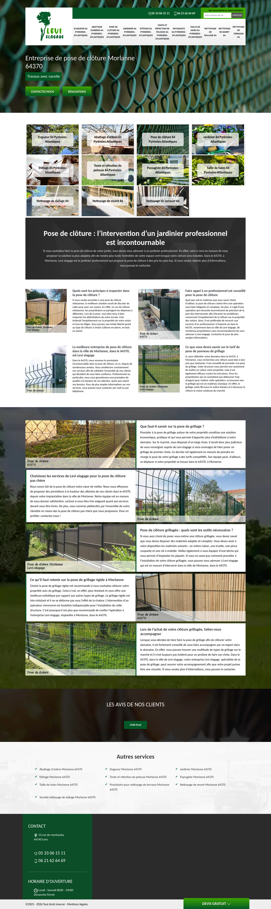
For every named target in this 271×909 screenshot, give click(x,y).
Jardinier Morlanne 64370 (196, 769)
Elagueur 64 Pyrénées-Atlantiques (81, 32)
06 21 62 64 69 (184, 13)
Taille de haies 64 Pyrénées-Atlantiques (195, 32)
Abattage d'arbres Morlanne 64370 (61, 769)
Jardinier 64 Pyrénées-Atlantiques (129, 32)
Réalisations (77, 91)
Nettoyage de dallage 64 (210, 32)
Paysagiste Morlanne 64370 (197, 777)
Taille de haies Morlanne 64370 (59, 784)
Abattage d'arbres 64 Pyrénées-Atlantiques (97, 32)
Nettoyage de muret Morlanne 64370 (203, 784)
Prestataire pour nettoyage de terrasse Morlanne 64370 (139, 787)
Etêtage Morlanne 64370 (55, 777)
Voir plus (135, 724)
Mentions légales (77, 904)
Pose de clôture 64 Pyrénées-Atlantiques (113, 32)
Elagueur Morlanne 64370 (126, 769)
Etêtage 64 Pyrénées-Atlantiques (146, 32)
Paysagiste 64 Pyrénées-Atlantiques (179, 32)
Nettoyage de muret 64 (224, 32)
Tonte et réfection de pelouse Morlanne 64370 (138, 777)
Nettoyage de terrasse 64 (238, 32)
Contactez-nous (42, 91)
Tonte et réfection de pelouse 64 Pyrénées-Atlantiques (162, 32)
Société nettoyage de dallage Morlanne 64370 (67, 797)
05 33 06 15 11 (159, 13)
